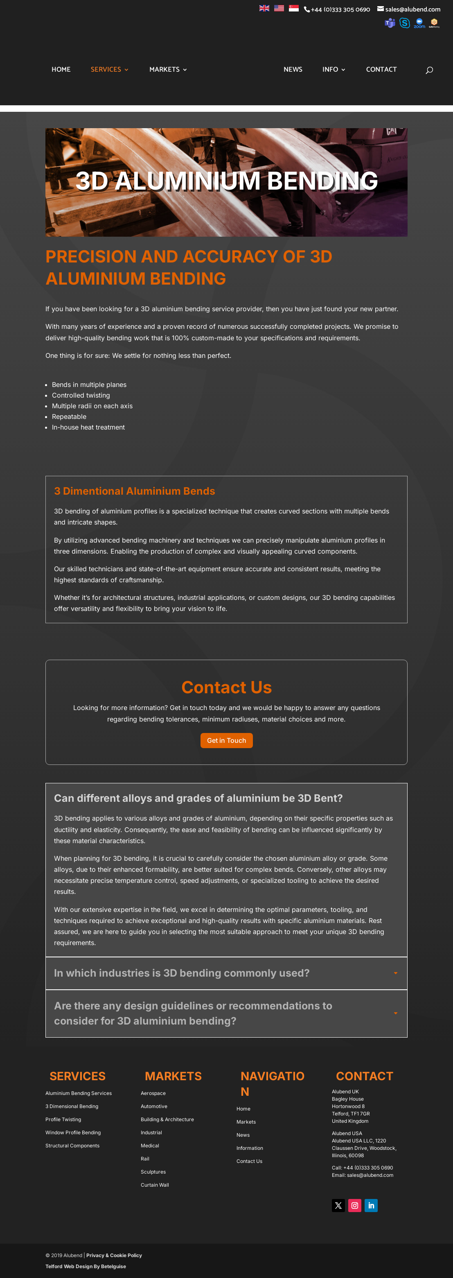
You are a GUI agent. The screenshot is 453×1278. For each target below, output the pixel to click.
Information (250, 1148)
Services (102, 71)
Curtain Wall (155, 1185)
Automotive (154, 1106)
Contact (403, 71)
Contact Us (249, 1161)
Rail (145, 1159)
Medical (150, 1145)
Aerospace (153, 1093)
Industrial (151, 1132)
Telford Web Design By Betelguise (85, 1266)
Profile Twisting (63, 1119)
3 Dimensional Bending (71, 1106)
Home (57, 71)
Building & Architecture (167, 1119)
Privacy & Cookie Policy (114, 1255)
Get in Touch (226, 740)
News (315, 71)
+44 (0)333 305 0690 (368, 1168)
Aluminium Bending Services (78, 1093)
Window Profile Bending (73, 1132)
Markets (160, 71)
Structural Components (72, 1145)
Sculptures (153, 1172)
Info (352, 71)
